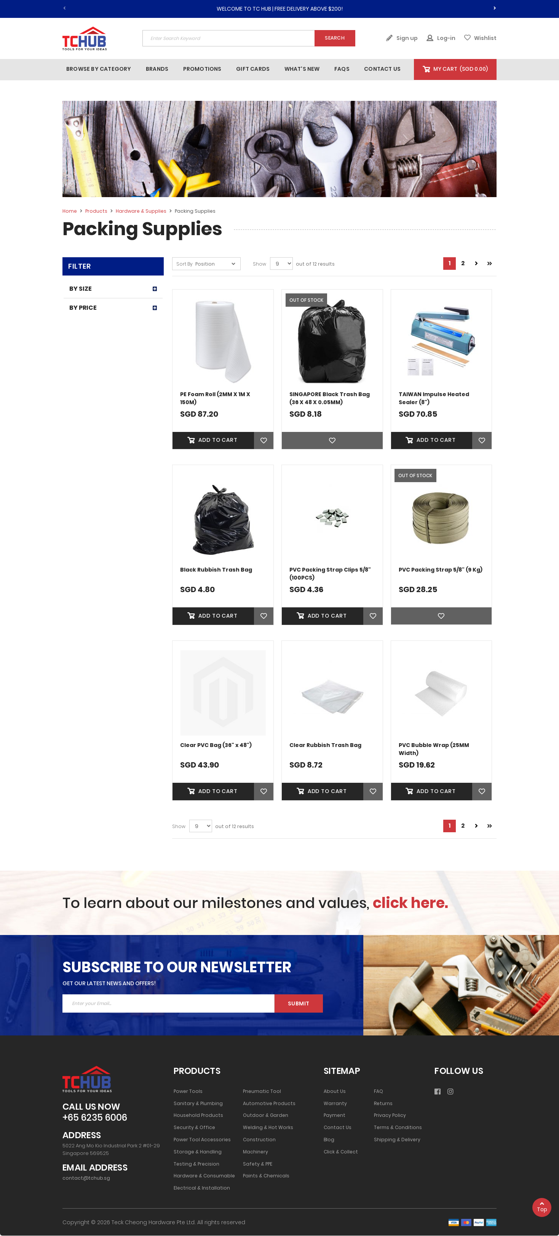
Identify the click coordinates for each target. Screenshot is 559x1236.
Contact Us (337, 1128)
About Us (335, 1091)
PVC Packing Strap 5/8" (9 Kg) (440, 569)
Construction (259, 1140)
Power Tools (188, 1091)
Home (70, 211)
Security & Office (194, 1128)
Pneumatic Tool (262, 1091)
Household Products (198, 1116)
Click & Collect (341, 1152)
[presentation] (495, 7)
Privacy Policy (390, 1116)
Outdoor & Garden (265, 1116)
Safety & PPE (257, 1164)
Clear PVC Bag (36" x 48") (216, 745)
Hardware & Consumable (204, 1176)
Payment (334, 1116)
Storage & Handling (198, 1152)
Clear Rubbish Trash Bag (325, 745)
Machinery (255, 1152)
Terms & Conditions (398, 1128)
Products (97, 211)
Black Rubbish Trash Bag (216, 569)
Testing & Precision (196, 1164)
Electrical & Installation (202, 1188)
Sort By (184, 264)
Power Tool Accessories (202, 1140)
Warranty (335, 1104)
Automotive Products (269, 1104)
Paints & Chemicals (266, 1176)
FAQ (378, 1091)
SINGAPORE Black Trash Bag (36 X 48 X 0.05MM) (329, 398)
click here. (410, 903)
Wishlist (480, 38)
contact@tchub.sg (86, 1178)
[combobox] (248, 38)
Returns (383, 1104)
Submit (299, 1004)
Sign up (402, 38)
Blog (329, 1140)
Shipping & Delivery (397, 1140)
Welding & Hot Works (268, 1128)
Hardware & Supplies (142, 211)
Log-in (440, 38)
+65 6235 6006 (94, 1118)
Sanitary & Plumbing (198, 1104)
